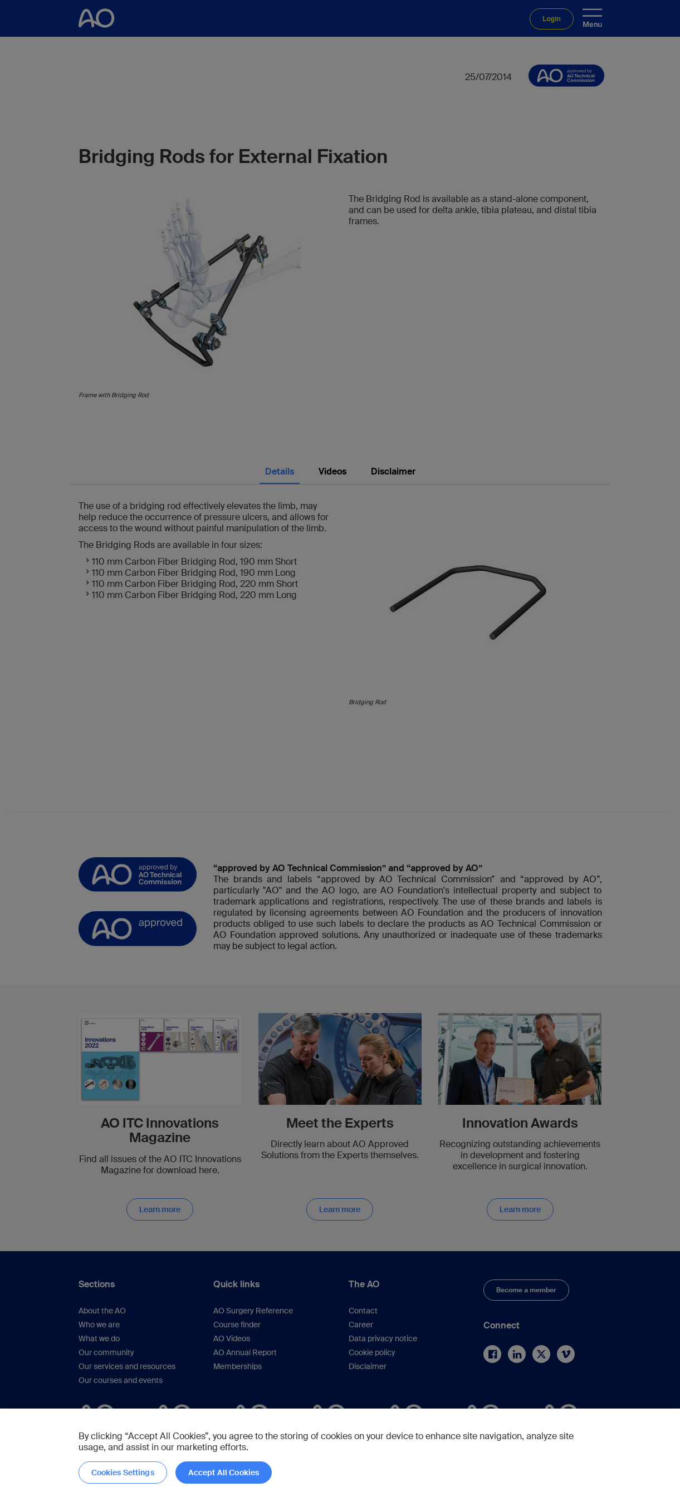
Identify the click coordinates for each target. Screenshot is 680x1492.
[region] (340, 1450)
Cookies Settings (122, 1473)
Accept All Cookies (224, 1473)
